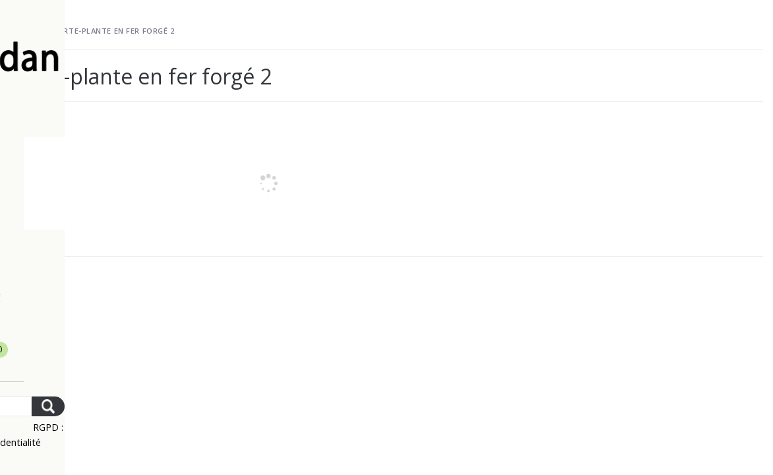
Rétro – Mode (92, 298)
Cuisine (72, 269)
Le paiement (87, 124)
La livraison (88, 153)
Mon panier (95, 353)
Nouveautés (88, 182)
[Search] (99, 406)
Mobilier (77, 211)
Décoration (87, 240)
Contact (68, 327)
